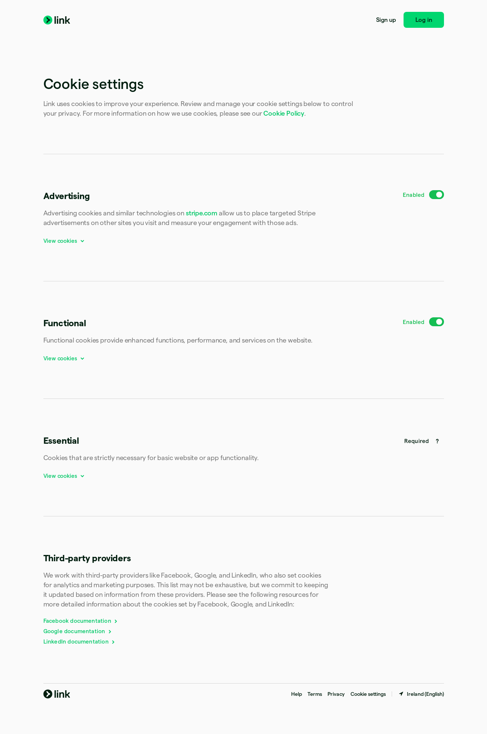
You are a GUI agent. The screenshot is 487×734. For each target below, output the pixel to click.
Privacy (336, 694)
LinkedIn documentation (79, 641)
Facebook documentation (81, 621)
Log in (423, 20)
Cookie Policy (283, 113)
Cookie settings (368, 694)
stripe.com (201, 212)
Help (296, 694)
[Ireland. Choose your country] (421, 694)
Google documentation (77, 631)
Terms (314, 694)
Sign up (386, 20)
